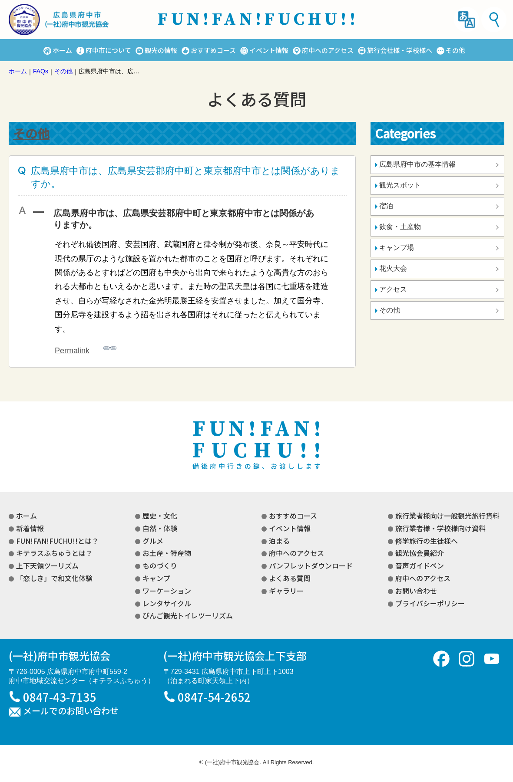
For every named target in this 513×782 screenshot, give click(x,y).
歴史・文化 (159, 515)
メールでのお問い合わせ (71, 711)
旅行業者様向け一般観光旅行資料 (447, 515)
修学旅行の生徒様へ (426, 541)
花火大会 (393, 268)
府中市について (108, 50)
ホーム (62, 50)
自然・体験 (159, 528)
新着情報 (30, 528)
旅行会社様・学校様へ (399, 50)
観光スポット (400, 185)
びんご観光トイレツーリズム (187, 615)
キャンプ (156, 578)
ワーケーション (166, 590)
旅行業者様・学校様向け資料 (440, 528)
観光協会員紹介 (419, 553)
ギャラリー (286, 590)
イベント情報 (268, 50)
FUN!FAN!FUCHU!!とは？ (57, 541)
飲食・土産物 (400, 226)
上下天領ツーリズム (47, 565)
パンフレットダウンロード (311, 565)
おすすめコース (213, 50)
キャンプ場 (396, 247)
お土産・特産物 (166, 553)
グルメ (152, 541)
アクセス (393, 289)
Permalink (85, 348)
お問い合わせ (416, 590)
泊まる (279, 541)
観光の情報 (161, 50)
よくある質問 (290, 578)
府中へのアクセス (328, 50)
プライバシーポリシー (430, 603)
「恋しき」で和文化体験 (54, 578)
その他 (455, 50)
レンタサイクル (166, 603)
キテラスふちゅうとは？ (54, 553)
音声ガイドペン (419, 565)
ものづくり (159, 565)
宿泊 (386, 206)
